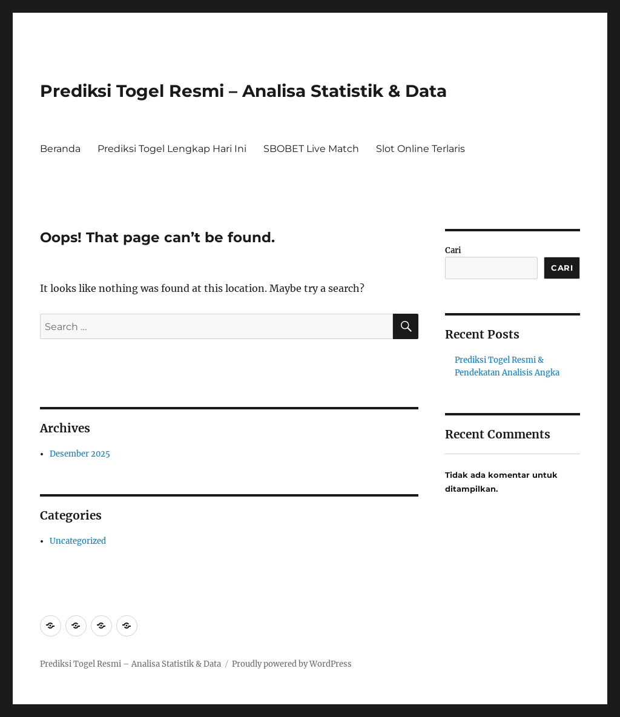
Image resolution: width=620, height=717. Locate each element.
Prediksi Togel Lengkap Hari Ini (171, 148)
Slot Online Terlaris (420, 148)
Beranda (60, 148)
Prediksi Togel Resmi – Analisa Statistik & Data (243, 91)
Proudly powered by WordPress (292, 664)
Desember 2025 (80, 454)
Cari (453, 250)
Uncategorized (78, 541)
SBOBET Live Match (311, 148)
